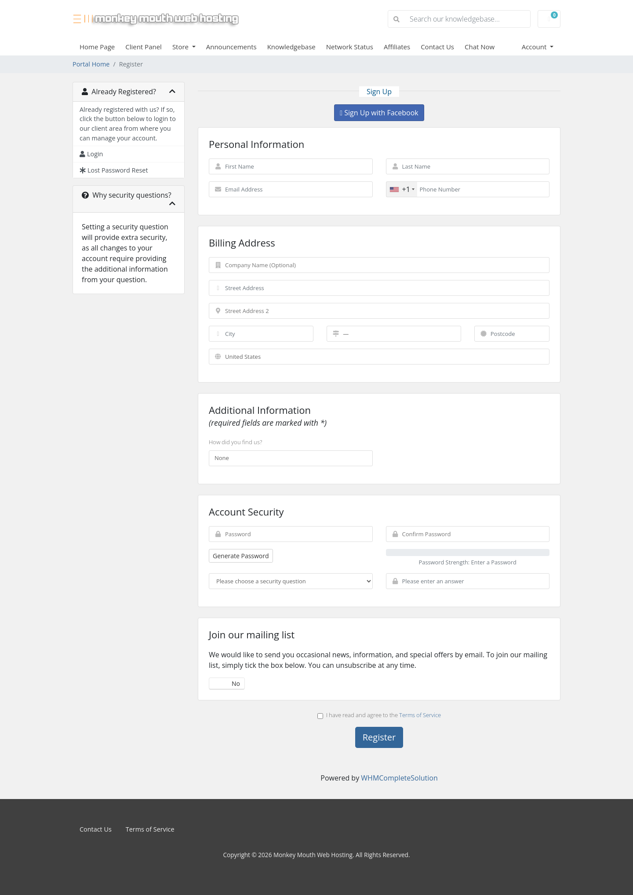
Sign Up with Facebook (379, 113)
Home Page (97, 46)
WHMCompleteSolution (399, 778)
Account (535, 46)
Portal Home (91, 64)
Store (181, 46)
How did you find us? (235, 442)
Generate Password (241, 556)
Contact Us (437, 46)
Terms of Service (420, 715)
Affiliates (397, 46)
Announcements (231, 46)
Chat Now (480, 46)
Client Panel (143, 46)
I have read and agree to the (379, 715)
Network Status (349, 46)
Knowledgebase (291, 46)
